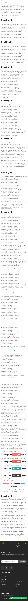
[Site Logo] (4, 1)
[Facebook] (2, 568)
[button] (25, 1)
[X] (6, 568)
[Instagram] (11, 568)
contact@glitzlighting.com (6, 576)
